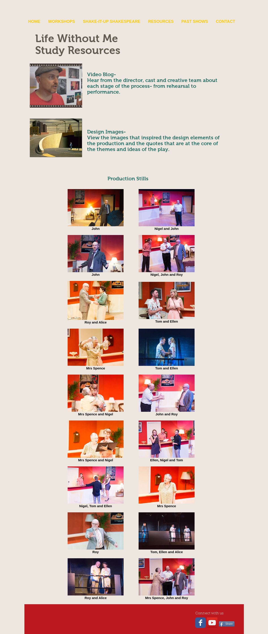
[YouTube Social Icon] (212, 622)
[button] (61, 21)
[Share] (227, 624)
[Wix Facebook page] (200, 622)
